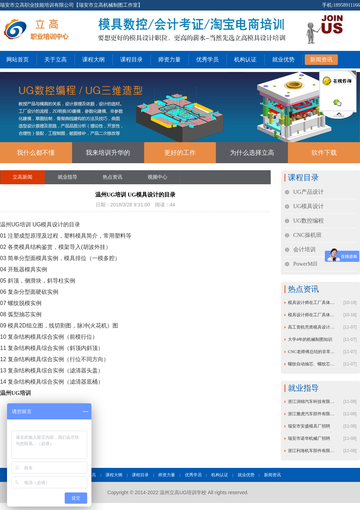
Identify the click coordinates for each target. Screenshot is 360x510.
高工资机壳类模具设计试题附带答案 (312, 327)
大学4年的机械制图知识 (310, 339)
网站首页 (17, 59)
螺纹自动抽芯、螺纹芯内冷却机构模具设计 (312, 364)
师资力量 (169, 59)
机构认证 (245, 59)
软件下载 (324, 152)
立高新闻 (22, 177)
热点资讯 (112, 177)
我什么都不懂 (36, 152)
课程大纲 (93, 59)
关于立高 (55, 59)
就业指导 (67, 177)
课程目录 (131, 59)
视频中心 (157, 177)
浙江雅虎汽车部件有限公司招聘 (312, 413)
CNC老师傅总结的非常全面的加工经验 (312, 351)
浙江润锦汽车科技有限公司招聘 (312, 401)
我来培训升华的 (108, 152)
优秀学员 (207, 59)
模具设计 (52, 224)
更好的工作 (180, 152)
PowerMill (305, 264)
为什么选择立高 (252, 152)
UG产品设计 (308, 192)
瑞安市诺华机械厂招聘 (309, 438)
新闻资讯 (321, 59)
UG (36, 224)
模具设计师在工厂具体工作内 (312, 302)
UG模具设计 (308, 206)
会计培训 (304, 249)
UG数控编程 (308, 221)
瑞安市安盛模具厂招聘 (309, 426)
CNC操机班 (307, 235)
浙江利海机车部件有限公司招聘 (312, 450)
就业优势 (283, 59)
